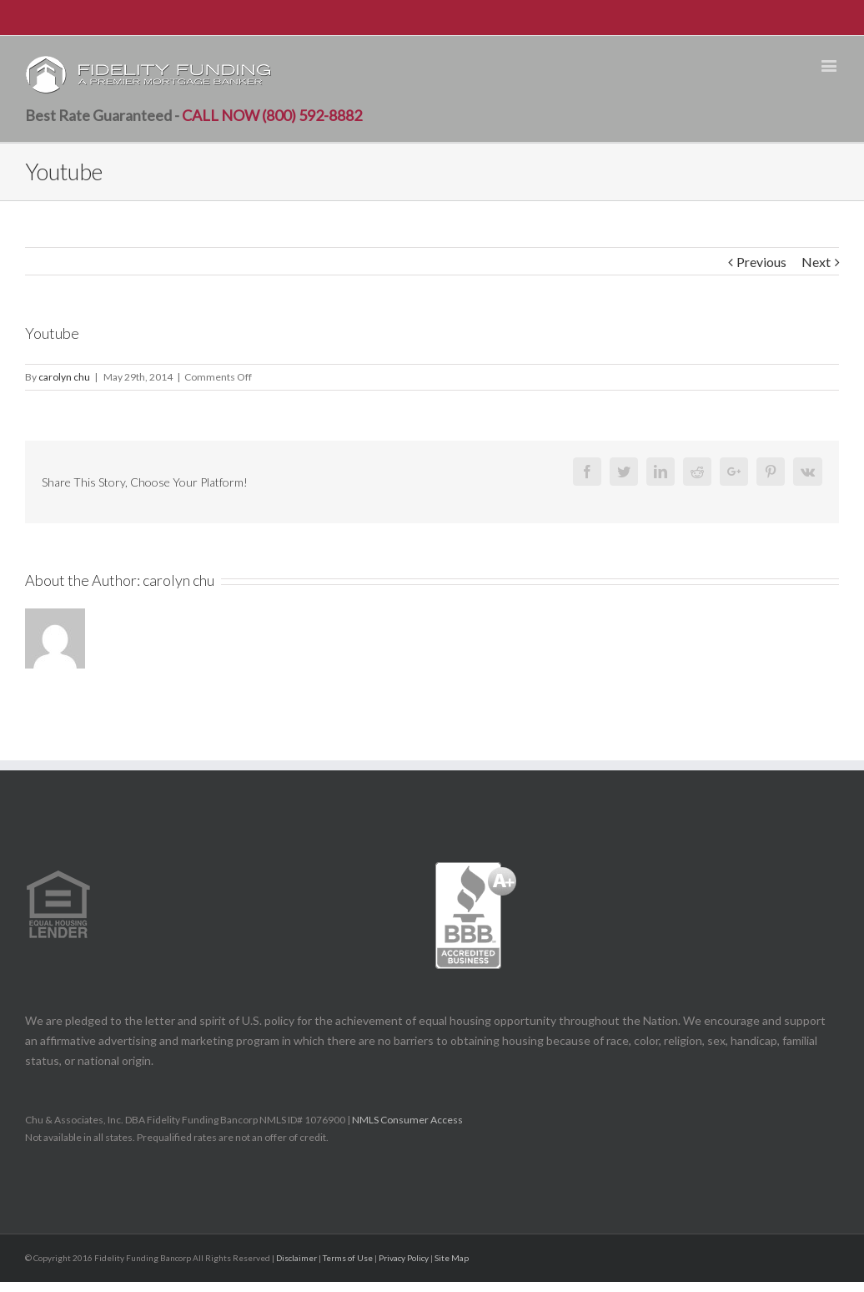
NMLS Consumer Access (408, 1119)
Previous (761, 262)
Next (816, 262)
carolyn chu (64, 377)
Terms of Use (348, 1258)
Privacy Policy (404, 1258)
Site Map (452, 1258)
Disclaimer (296, 1258)
